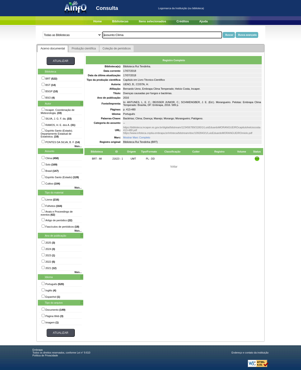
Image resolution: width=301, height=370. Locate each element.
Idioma (49, 277)
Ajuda (203, 21)
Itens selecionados (152, 21)
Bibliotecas (120, 21)
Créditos (182, 21)
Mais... (78, 146)
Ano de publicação (55, 235)
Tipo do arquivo (54, 302)
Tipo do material (54, 192)
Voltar (174, 166)
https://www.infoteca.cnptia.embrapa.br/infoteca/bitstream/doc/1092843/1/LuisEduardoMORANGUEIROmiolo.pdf (187, 133)
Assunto (49, 151)
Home (97, 21)
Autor (48, 103)
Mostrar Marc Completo (136, 137)
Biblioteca (50, 71)
